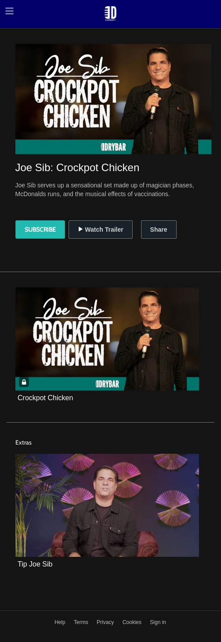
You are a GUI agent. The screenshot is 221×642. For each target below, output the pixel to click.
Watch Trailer (100, 229)
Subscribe (40, 229)
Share (158, 229)
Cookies (133, 622)
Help (60, 622)
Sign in (158, 622)
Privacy (106, 622)
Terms (82, 622)
